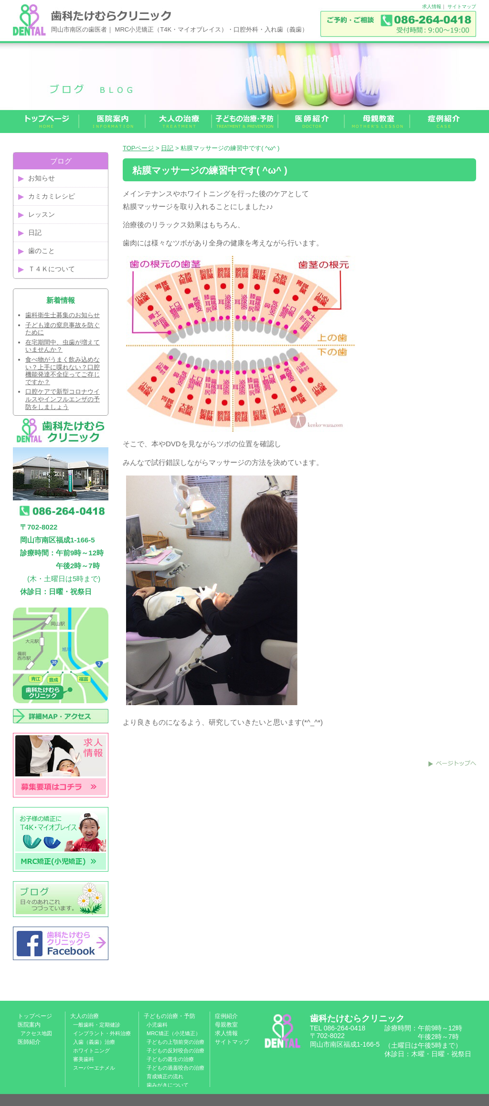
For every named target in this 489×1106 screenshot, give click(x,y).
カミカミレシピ (51, 196)
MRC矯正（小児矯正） (174, 1033)
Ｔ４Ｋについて (51, 269)
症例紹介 (226, 1016)
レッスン (41, 214)
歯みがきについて (168, 1085)
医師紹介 (29, 1042)
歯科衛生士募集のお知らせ (62, 315)
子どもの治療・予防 (169, 1016)
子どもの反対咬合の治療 (175, 1050)
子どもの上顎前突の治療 (175, 1042)
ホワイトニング (91, 1050)
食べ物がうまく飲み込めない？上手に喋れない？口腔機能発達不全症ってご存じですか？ (62, 371)
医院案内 (29, 1024)
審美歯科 (83, 1059)
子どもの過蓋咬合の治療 (175, 1068)
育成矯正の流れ (165, 1076)
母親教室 (226, 1024)
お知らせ (41, 178)
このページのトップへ (452, 763)
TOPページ (138, 148)
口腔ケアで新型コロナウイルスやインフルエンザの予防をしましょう (62, 399)
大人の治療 (84, 1016)
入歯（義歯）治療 (94, 1042)
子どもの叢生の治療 (170, 1059)
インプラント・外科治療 (102, 1033)
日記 (167, 148)
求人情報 (431, 6)
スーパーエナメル (94, 1068)
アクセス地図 (36, 1033)
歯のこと (41, 250)
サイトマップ (461, 6)
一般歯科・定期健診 (96, 1025)
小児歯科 (157, 1025)
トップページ (35, 1016)
